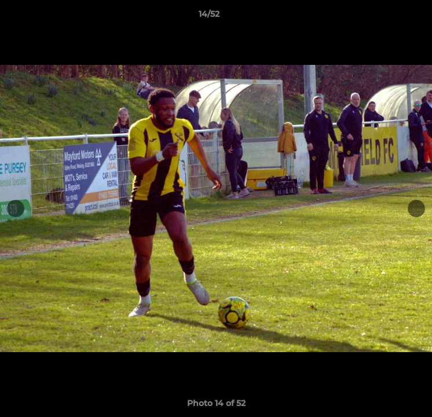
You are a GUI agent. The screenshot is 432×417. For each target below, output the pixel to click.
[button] (390, 17)
